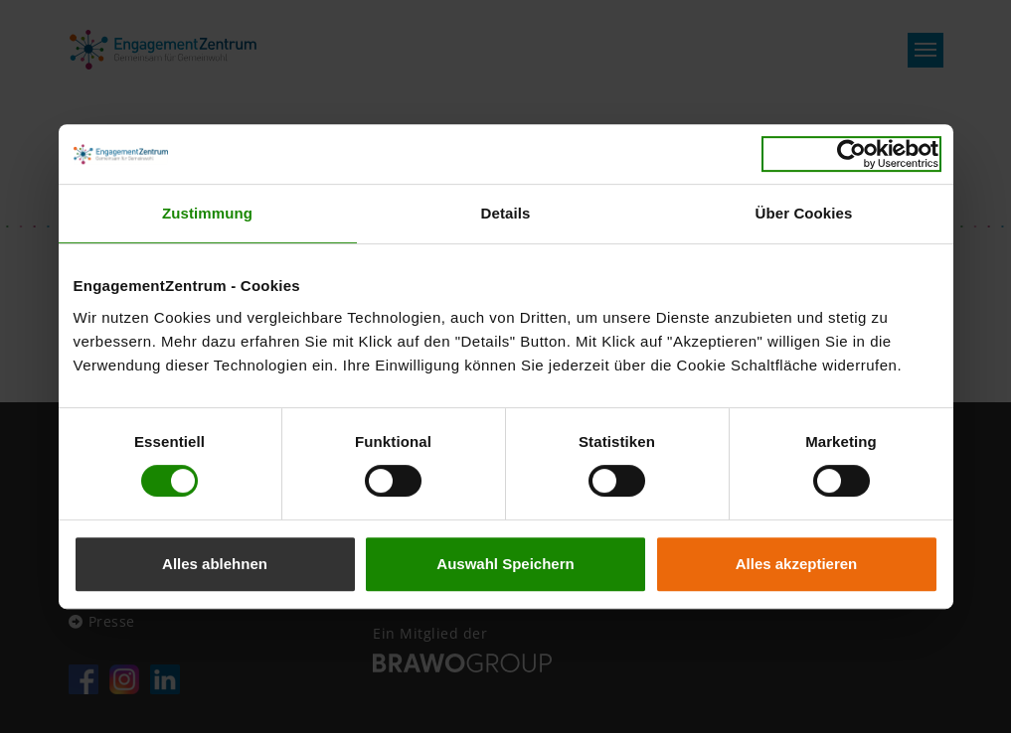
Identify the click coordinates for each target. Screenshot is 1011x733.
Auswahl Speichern (505, 563)
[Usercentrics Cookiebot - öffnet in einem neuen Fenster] (851, 154)
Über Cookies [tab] (804, 213)
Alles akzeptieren (797, 563)
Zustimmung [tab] (207, 213)
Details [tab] (506, 213)
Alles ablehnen (214, 563)
